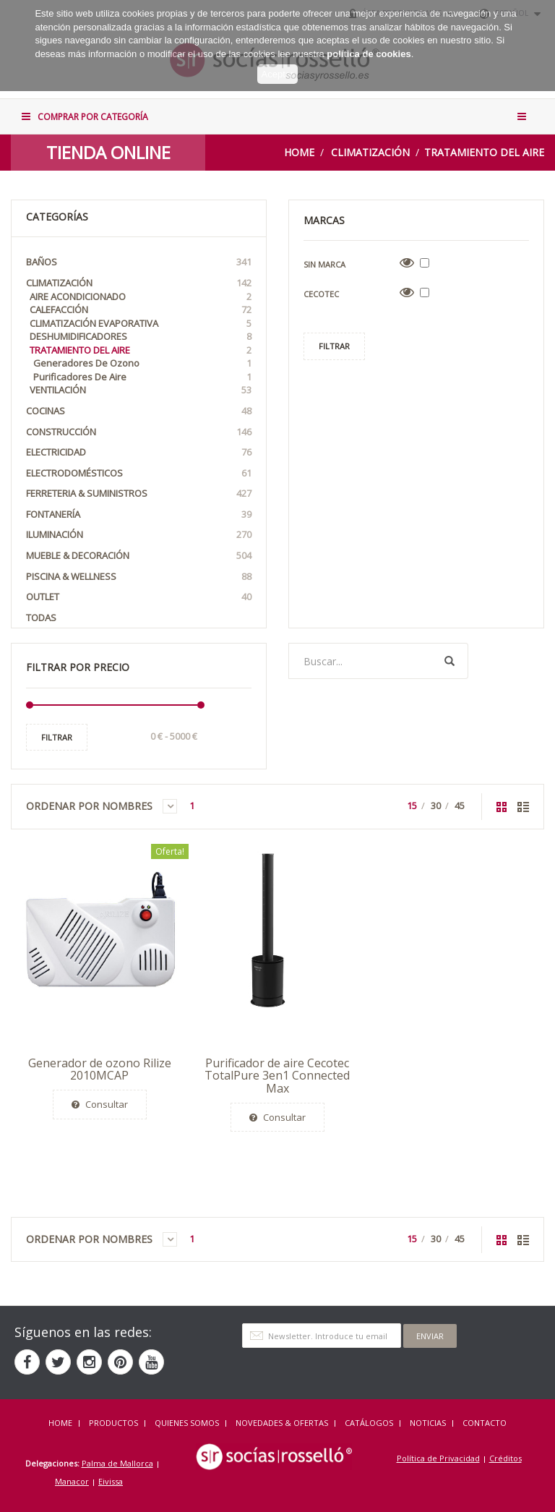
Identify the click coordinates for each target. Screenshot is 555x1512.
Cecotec (321, 294)
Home (299, 152)
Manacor (72, 1481)
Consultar (100, 1104)
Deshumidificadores (140, 336)
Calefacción (140, 310)
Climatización (370, 152)
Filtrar (56, 737)
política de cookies (368, 42)
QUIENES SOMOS (187, 1422)
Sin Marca (324, 264)
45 (460, 805)
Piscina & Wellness (138, 577)
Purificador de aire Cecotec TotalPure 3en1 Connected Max (277, 1075)
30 (436, 805)
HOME (60, 1422)
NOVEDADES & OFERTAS (282, 1422)
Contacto (484, 1422)
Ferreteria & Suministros (138, 493)
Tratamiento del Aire (484, 152)
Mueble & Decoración (138, 556)
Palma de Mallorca (117, 1463)
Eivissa (110, 1481)
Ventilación (140, 390)
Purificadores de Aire (142, 377)
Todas (41, 617)
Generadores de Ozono (142, 363)
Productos (113, 1422)
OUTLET (138, 597)
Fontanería (138, 514)
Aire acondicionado (140, 297)
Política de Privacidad (438, 1458)
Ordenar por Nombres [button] (101, 806)
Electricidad (138, 452)
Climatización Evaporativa (140, 323)
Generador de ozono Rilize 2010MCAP (99, 1069)
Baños (138, 262)
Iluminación (138, 535)
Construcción (138, 432)
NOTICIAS (428, 1422)
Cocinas (138, 411)
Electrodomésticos (138, 473)
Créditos (505, 1458)
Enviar (430, 1336)
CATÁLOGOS (369, 1422)
